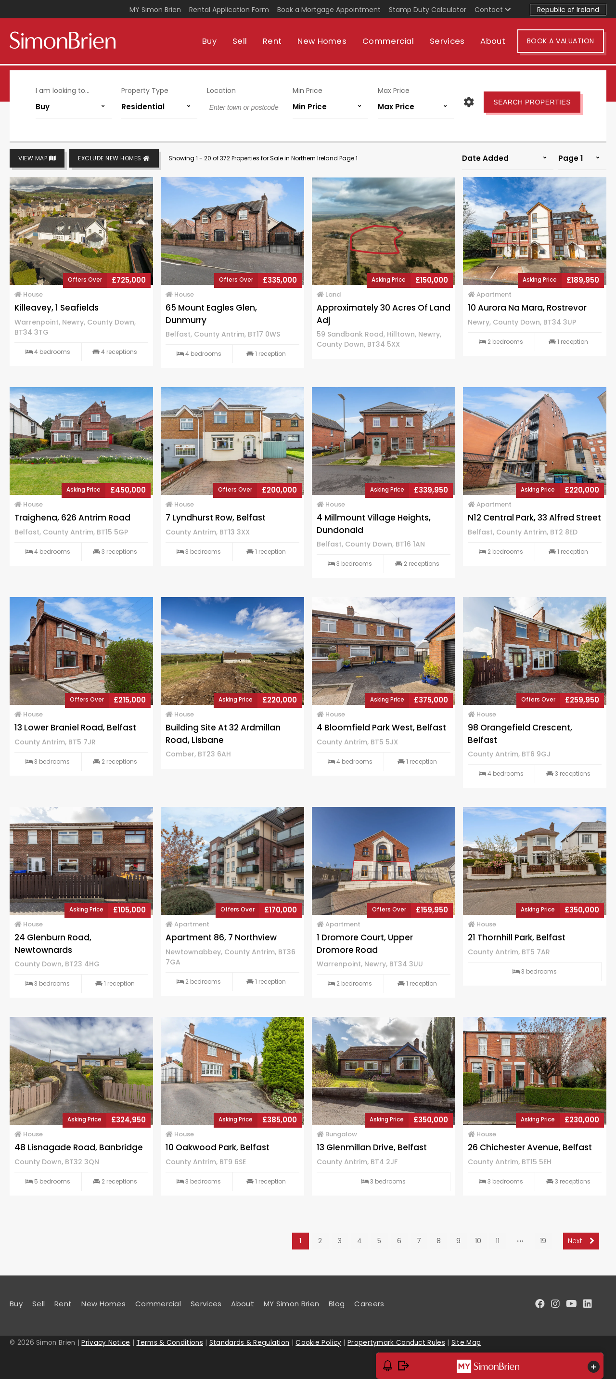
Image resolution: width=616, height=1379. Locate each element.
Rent (274, 42)
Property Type (144, 90)
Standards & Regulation (249, 1342)
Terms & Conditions (169, 1342)
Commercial (390, 42)
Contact (493, 9)
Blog (337, 1304)
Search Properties (532, 102)
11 (498, 1241)
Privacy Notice (105, 1342)
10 (478, 1241)
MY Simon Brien (155, 9)
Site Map (466, 1342)
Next (581, 1241)
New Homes (324, 42)
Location (221, 90)
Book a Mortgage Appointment (329, 9)
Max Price (394, 90)
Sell (242, 42)
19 (543, 1241)
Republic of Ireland (568, 9)
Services (449, 42)
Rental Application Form (229, 9)
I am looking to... (63, 90)
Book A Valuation (563, 42)
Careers (369, 1304)
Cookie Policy (318, 1342)
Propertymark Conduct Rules (396, 1342)
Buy (212, 42)
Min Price (307, 90)
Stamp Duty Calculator (427, 9)
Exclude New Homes (114, 159)
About (495, 42)
